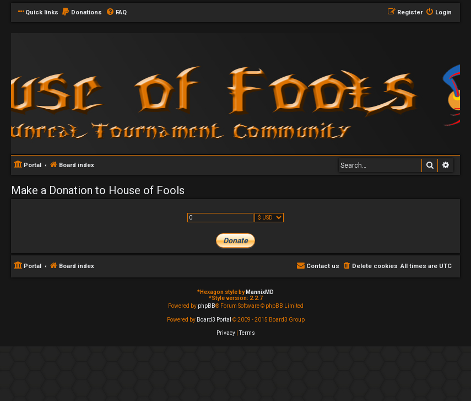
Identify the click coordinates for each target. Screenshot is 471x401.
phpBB (206, 306)
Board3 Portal (214, 320)
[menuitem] (81, 12)
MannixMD (260, 292)
